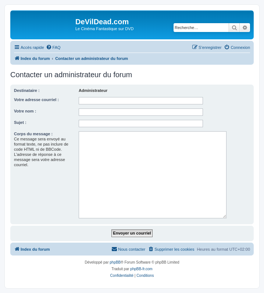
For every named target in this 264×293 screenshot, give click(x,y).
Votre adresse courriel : (36, 99)
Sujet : (20, 122)
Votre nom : (25, 111)
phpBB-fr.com (141, 269)
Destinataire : (27, 90)
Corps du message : (33, 134)
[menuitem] (53, 47)
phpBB (115, 262)
